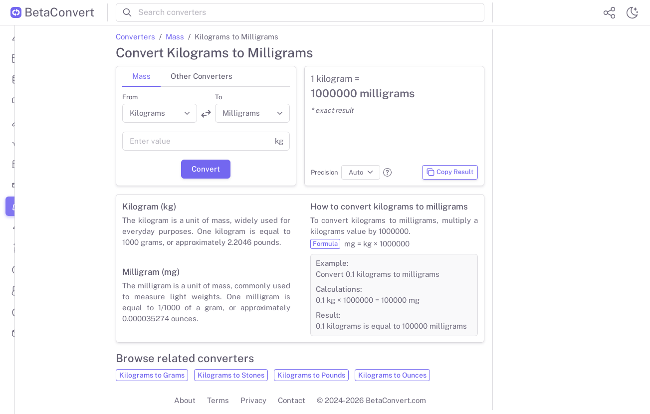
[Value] (195, 141)
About (185, 400)
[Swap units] (206, 114)
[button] (387, 172)
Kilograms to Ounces (392, 375)
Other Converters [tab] (201, 76)
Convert (206, 169)
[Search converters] (311, 12)
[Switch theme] (632, 12)
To (218, 97)
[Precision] (361, 172)
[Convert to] (252, 113)
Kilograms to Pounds (311, 375)
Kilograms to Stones (231, 375)
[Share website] (609, 12)
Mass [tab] (141, 76)
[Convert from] (159, 113)
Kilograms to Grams (152, 375)
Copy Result (449, 172)
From (130, 97)
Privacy (253, 400)
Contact (291, 400)
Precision (324, 172)
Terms (218, 400)
